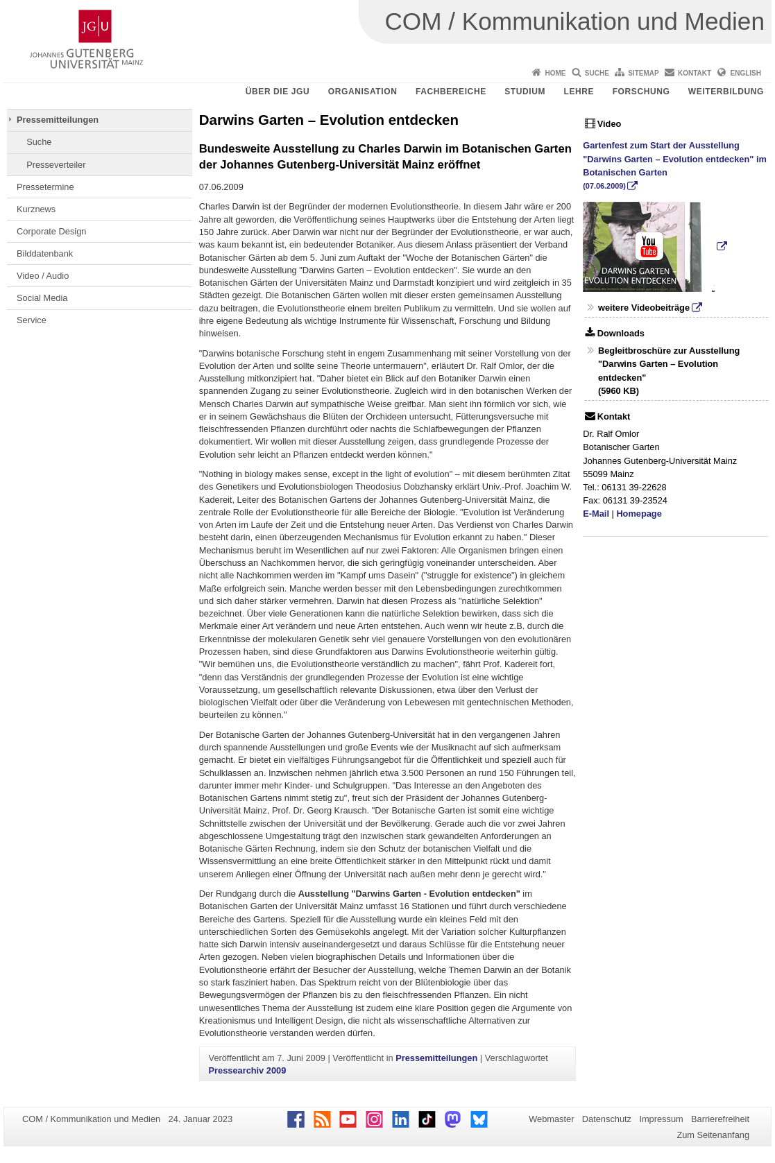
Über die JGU (278, 91)
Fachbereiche (451, 91)
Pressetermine (45, 187)
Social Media (42, 298)
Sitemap (643, 73)
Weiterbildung (726, 91)
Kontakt (694, 73)
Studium (524, 91)
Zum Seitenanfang (712, 1135)
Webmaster (551, 1119)
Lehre (579, 91)
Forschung (641, 91)
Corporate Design (51, 231)
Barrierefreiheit (720, 1119)
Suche (597, 73)
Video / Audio (43, 275)
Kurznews (36, 209)
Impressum (661, 1119)
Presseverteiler (55, 165)
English (746, 73)
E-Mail (596, 513)
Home (555, 73)
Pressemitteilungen (58, 119)
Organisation (363, 91)
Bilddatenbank (45, 253)
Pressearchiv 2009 (248, 1070)
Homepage (638, 513)
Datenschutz (606, 1119)
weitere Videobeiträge (644, 307)
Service (31, 320)
